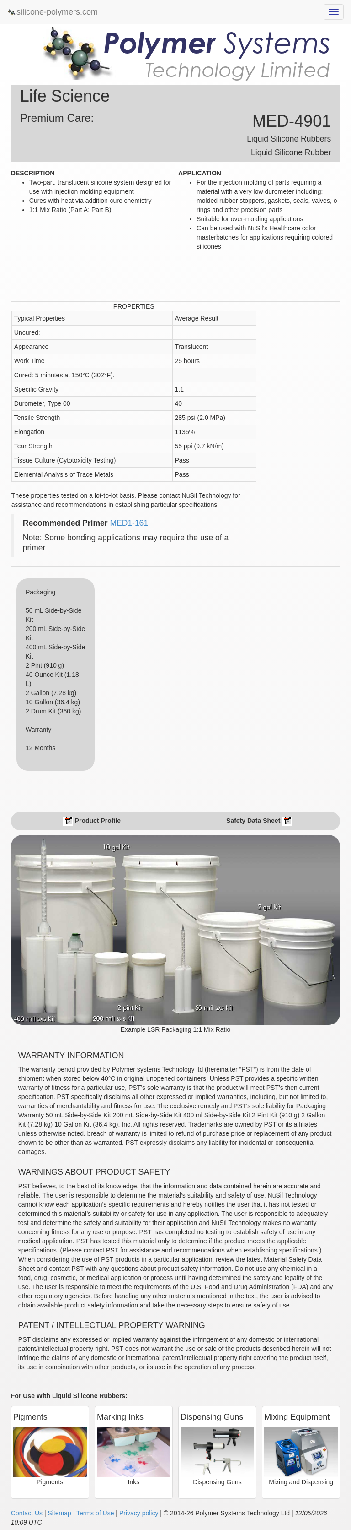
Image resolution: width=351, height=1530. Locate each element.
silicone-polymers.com (52, 12)
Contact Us (27, 1513)
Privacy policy (139, 1513)
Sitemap (59, 1513)
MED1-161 (129, 523)
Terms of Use (95, 1513)
